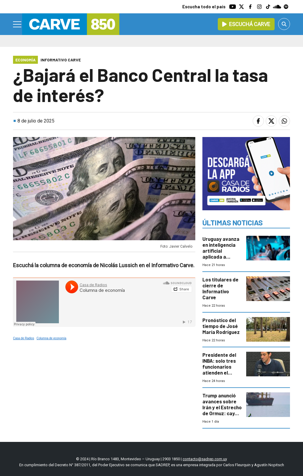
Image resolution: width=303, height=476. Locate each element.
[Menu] (17, 24)
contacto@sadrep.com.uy (205, 459)
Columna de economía (52, 338)
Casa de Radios (23, 338)
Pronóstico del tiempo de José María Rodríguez (221, 326)
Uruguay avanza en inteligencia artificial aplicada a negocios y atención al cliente (220, 256)
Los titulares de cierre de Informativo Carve (220, 288)
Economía (25, 59)
